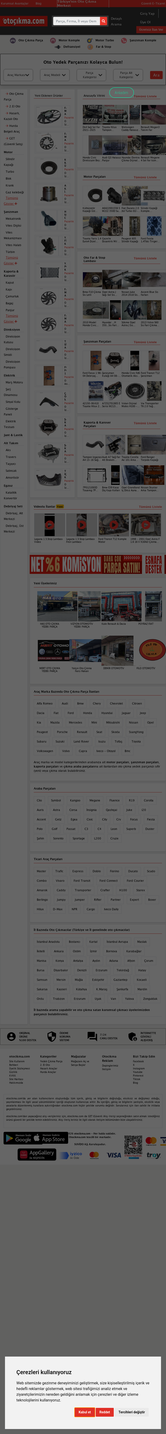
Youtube (137, 1072)
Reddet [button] (105, 1412)
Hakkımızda (16, 1082)
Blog (135, 1082)
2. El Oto (45, 1064)
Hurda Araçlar (48, 1072)
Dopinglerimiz (110, 1065)
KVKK (12, 1075)
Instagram (139, 1068)
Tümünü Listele (145, 423)
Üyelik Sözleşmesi (19, 1068)
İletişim (106, 1069)
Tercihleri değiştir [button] (132, 1412)
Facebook (138, 1061)
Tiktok (136, 1079)
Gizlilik (13, 1072)
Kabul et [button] (85, 1412)
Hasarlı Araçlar (48, 1068)
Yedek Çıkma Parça (51, 1061)
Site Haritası (16, 1079)
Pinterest (138, 1075)
